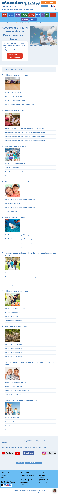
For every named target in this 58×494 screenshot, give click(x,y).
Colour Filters (24, 482)
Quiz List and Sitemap (26, 480)
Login (45, 6)
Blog (21, 477)
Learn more (51, 492)
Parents (4, 9)
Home (3, 22)
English (13, 22)
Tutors (16, 9)
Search (55, 9)
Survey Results (24, 486)
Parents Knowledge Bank (27, 475)
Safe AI (22, 484)
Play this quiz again (33, 463)
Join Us (49, 2)
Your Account (4, 478)
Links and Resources (26, 479)
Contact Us (4, 475)
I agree (39, 492)
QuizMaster (29, 9)
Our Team (42, 475)
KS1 (8, 22)
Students (10, 9)
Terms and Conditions (45, 480)
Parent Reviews (43, 479)
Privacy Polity (43, 482)
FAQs (2, 477)
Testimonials (42, 477)
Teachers (22, 9)
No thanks (44, 492)
